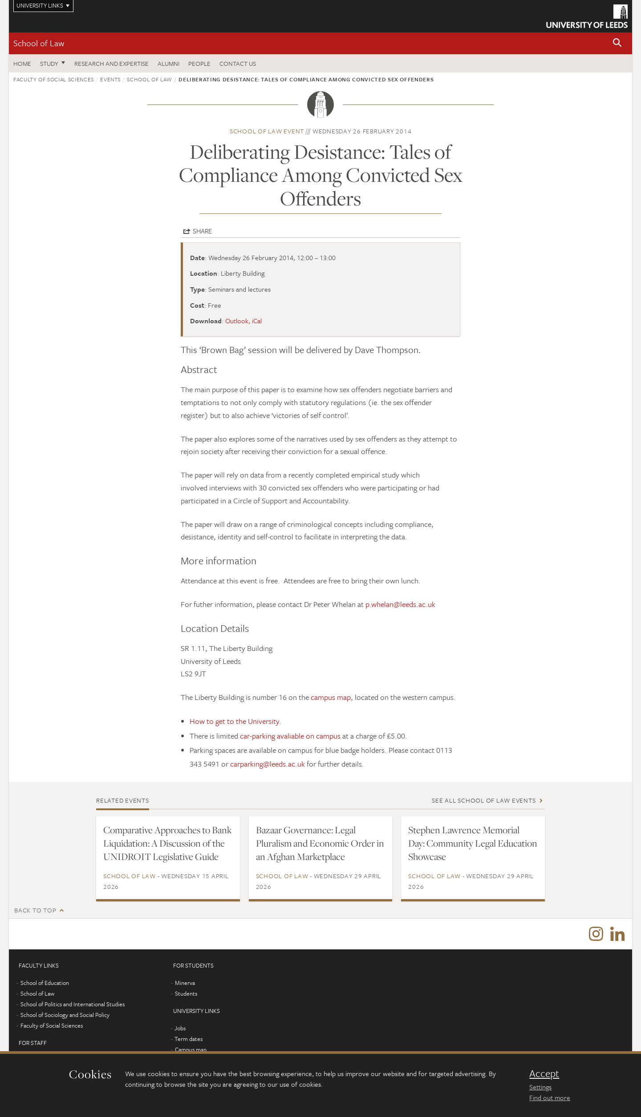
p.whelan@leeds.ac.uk (400, 604)
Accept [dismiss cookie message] (544, 1073)
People (199, 63)
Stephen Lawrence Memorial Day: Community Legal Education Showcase (472, 843)
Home (22, 63)
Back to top (35, 910)
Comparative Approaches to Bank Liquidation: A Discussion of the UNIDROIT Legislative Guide (167, 843)
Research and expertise (111, 63)
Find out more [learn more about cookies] (549, 1097)
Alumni (168, 63)
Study (49, 63)
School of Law (38, 43)
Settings (540, 1087)
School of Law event (267, 131)
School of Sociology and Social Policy (65, 1015)
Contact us (237, 63)
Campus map (191, 1049)
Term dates (188, 1039)
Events (110, 79)
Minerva (185, 983)
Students (186, 993)
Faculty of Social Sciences (53, 79)
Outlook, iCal (243, 320)
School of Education (44, 983)
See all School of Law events (484, 800)
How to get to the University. (235, 721)
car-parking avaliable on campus (290, 735)
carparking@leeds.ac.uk (267, 763)
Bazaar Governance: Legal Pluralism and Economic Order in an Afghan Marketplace (320, 843)
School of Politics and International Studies (72, 1004)
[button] (617, 43)
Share (202, 231)
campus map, (332, 697)
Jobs (180, 1028)
